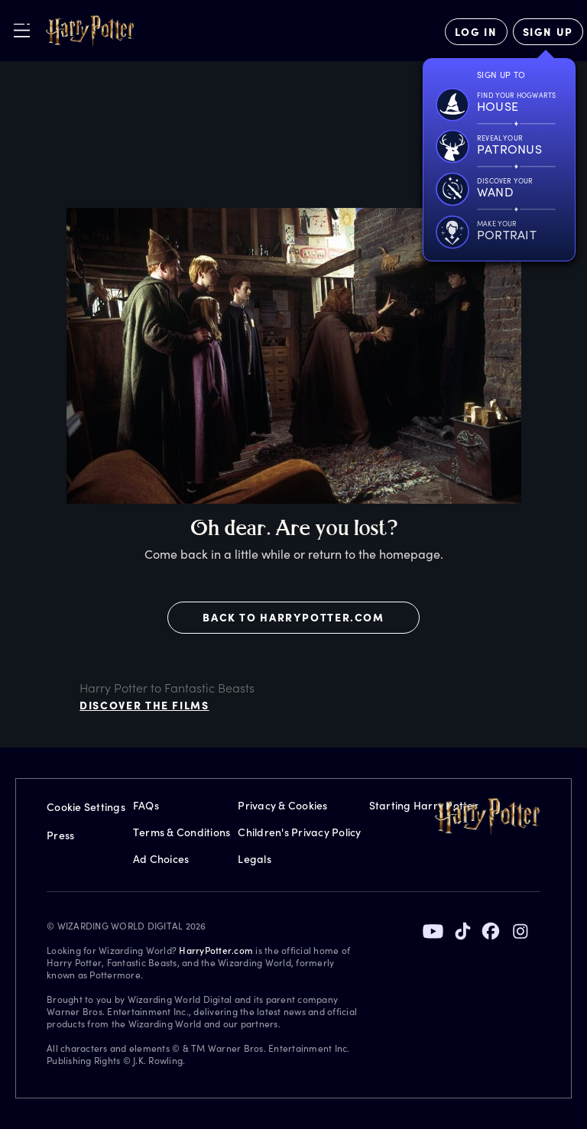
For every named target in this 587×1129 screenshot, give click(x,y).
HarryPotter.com (216, 950)
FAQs (146, 805)
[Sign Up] (548, 31)
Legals (254, 859)
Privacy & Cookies (282, 805)
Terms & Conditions (182, 832)
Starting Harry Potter (423, 805)
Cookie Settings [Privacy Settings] (86, 807)
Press (60, 835)
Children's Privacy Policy (299, 832)
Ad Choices (161, 859)
